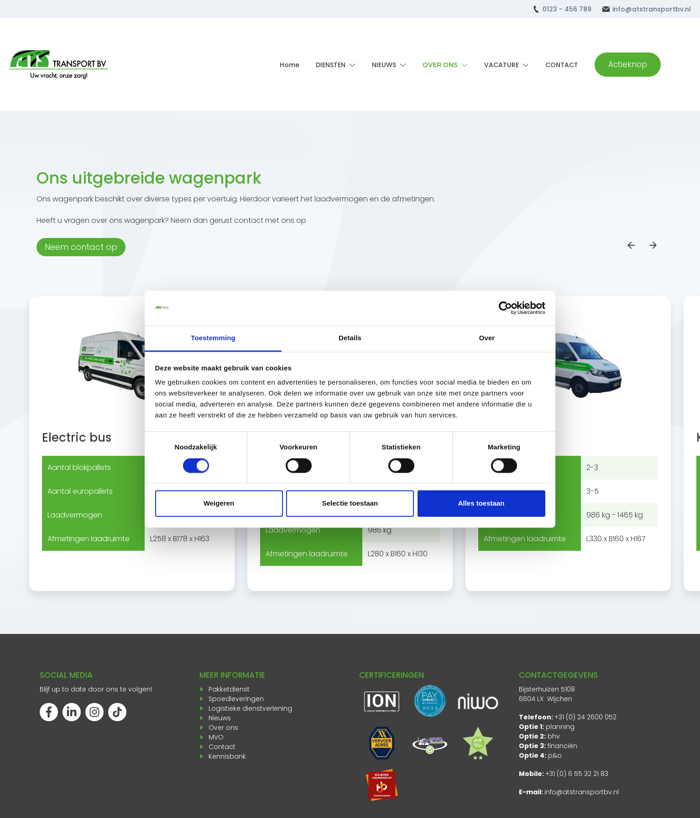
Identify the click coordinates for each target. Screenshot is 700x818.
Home (289, 64)
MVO (216, 737)
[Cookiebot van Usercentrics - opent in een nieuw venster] (505, 308)
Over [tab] (487, 338)
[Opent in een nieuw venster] (381, 785)
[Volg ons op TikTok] (117, 712)
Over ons (223, 727)
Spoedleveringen (236, 698)
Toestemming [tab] (213, 338)
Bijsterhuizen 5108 (547, 689)
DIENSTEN (330, 64)
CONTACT (561, 64)
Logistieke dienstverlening (250, 708)
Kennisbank (227, 756)
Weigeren (219, 503)
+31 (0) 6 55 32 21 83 (576, 773)
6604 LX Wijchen (545, 698)
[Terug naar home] (58, 64)
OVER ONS (440, 65)
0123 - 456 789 (567, 9)
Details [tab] (350, 338)
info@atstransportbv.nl (651, 9)
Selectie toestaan (350, 503)
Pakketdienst (229, 689)
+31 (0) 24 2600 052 (585, 717)
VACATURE (501, 64)
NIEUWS (384, 64)
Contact (222, 746)
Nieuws (220, 718)
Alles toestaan (481, 503)
